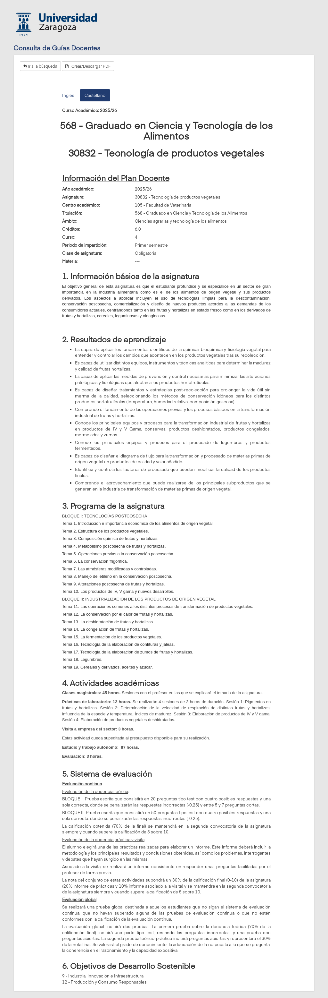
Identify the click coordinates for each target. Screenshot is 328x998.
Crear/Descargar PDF (88, 66)
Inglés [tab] (68, 95)
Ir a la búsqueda (40, 66)
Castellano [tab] (95, 95)
